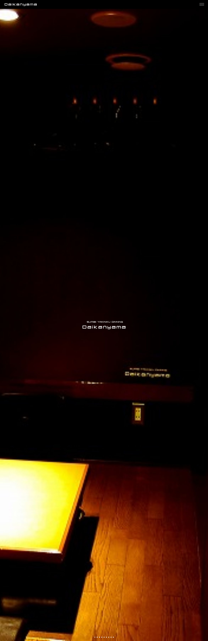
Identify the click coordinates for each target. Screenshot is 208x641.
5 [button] (104, 637)
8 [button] (111, 637)
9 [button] (113, 637)
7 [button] (109, 637)
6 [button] (106, 637)
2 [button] (97, 637)
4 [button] (102, 637)
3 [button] (99, 637)
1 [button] (95, 637)
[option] (104, 325)
